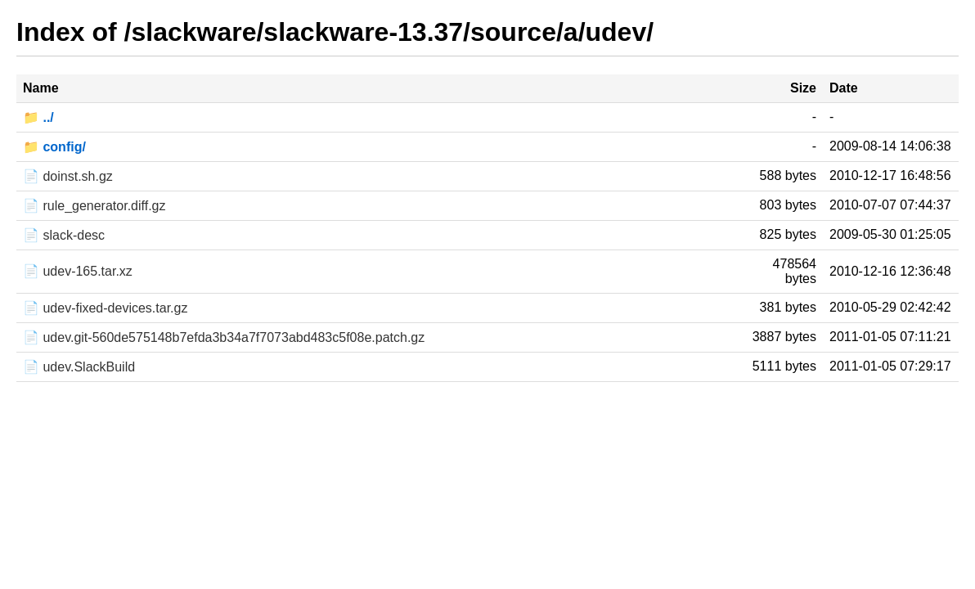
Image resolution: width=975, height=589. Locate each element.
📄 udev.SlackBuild (79, 367)
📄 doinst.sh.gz (68, 176)
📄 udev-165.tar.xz (78, 271)
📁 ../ (38, 117)
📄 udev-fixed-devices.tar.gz (105, 308)
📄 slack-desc (64, 235)
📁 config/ (54, 147)
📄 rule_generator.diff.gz (94, 206)
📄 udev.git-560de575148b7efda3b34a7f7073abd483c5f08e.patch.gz (224, 337)
